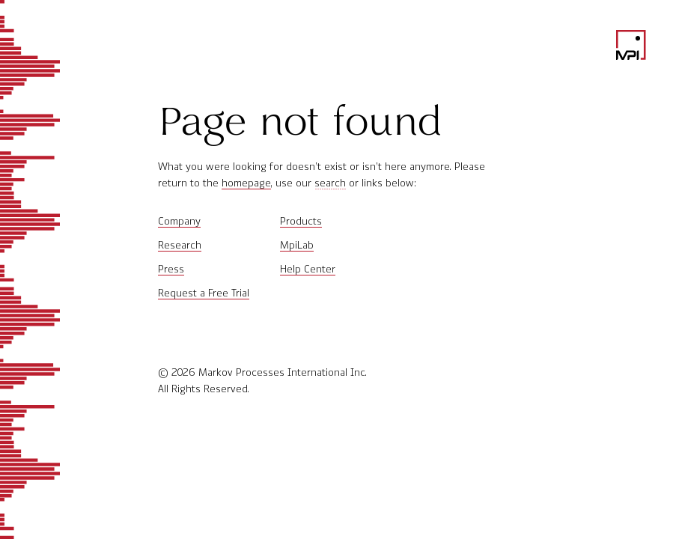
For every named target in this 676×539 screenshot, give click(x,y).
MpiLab (297, 245)
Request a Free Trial (203, 293)
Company (179, 221)
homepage (246, 183)
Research (179, 245)
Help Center (307, 269)
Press (171, 269)
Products (301, 221)
